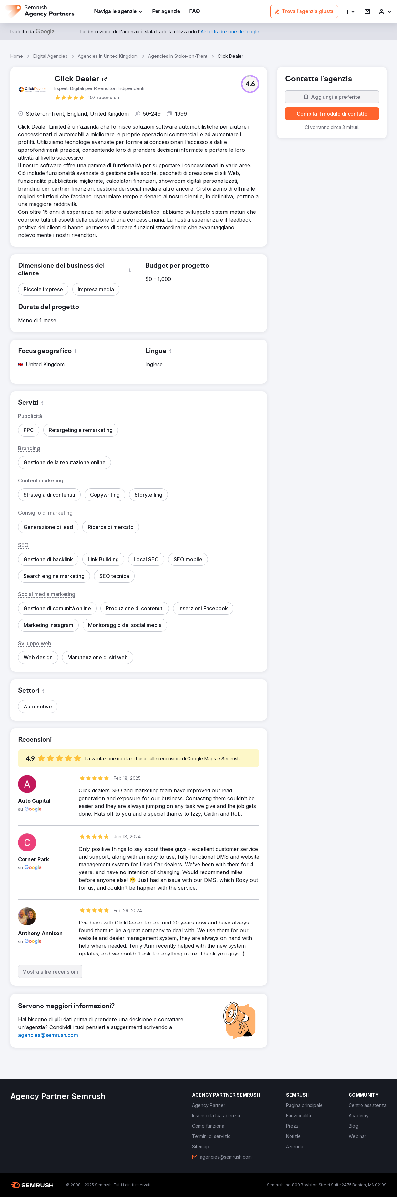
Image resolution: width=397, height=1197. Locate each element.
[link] (166, 12)
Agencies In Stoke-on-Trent (177, 56)
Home (16, 56)
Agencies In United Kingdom (108, 56)
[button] (350, 11)
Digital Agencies (50, 56)
